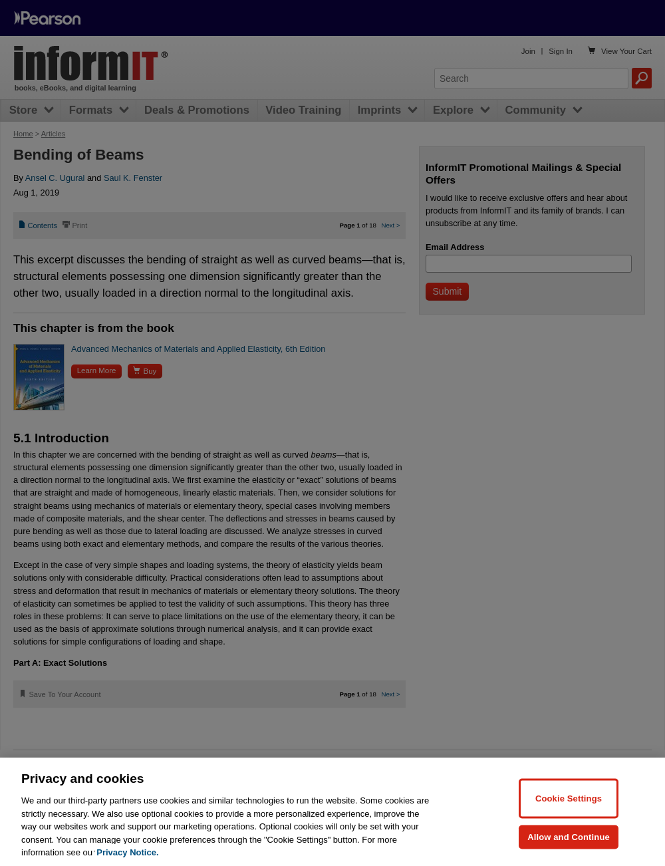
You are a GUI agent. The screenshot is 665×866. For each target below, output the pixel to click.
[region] (332, 812)
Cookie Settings (568, 798)
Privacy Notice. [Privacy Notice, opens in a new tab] (127, 852)
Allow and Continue (568, 836)
